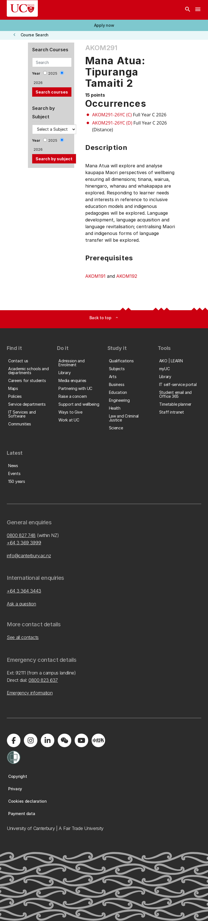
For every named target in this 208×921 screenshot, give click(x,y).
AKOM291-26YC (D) (112, 123)
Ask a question (21, 604)
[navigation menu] (197, 10)
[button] (104, 25)
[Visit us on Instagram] (30, 740)
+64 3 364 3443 (24, 591)
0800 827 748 (21, 535)
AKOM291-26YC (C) (112, 115)
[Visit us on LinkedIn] (47, 740)
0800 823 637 (43, 680)
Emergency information (29, 693)
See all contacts (23, 637)
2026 (38, 83)
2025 (52, 73)
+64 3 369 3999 (24, 542)
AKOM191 (95, 276)
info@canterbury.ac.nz (29, 555)
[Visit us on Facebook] (13, 740)
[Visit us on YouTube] (81, 740)
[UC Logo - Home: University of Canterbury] (22, 8)
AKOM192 (126, 276)
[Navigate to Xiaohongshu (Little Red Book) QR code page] (98, 740)
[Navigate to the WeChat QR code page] (64, 740)
